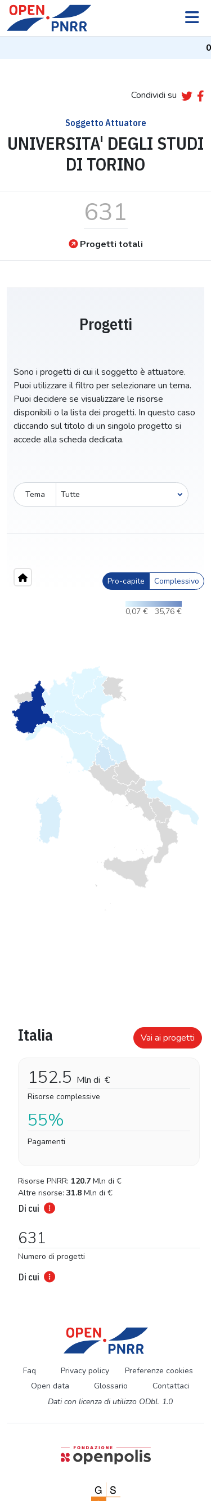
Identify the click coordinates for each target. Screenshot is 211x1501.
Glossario (111, 1386)
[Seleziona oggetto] (122, 494)
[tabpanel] (105, 1151)
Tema (35, 494)
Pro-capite (126, 581)
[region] (105, 788)
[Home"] (23, 577)
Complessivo (176, 581)
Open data (50, 1386)
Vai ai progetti (168, 1038)
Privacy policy (85, 1370)
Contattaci (171, 1386)
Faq (29, 1370)
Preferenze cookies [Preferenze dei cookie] (159, 1370)
